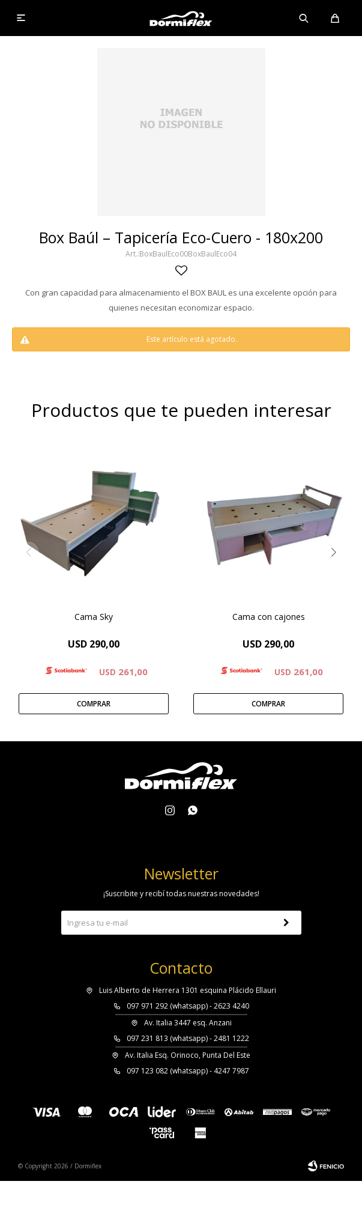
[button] (333, 552)
